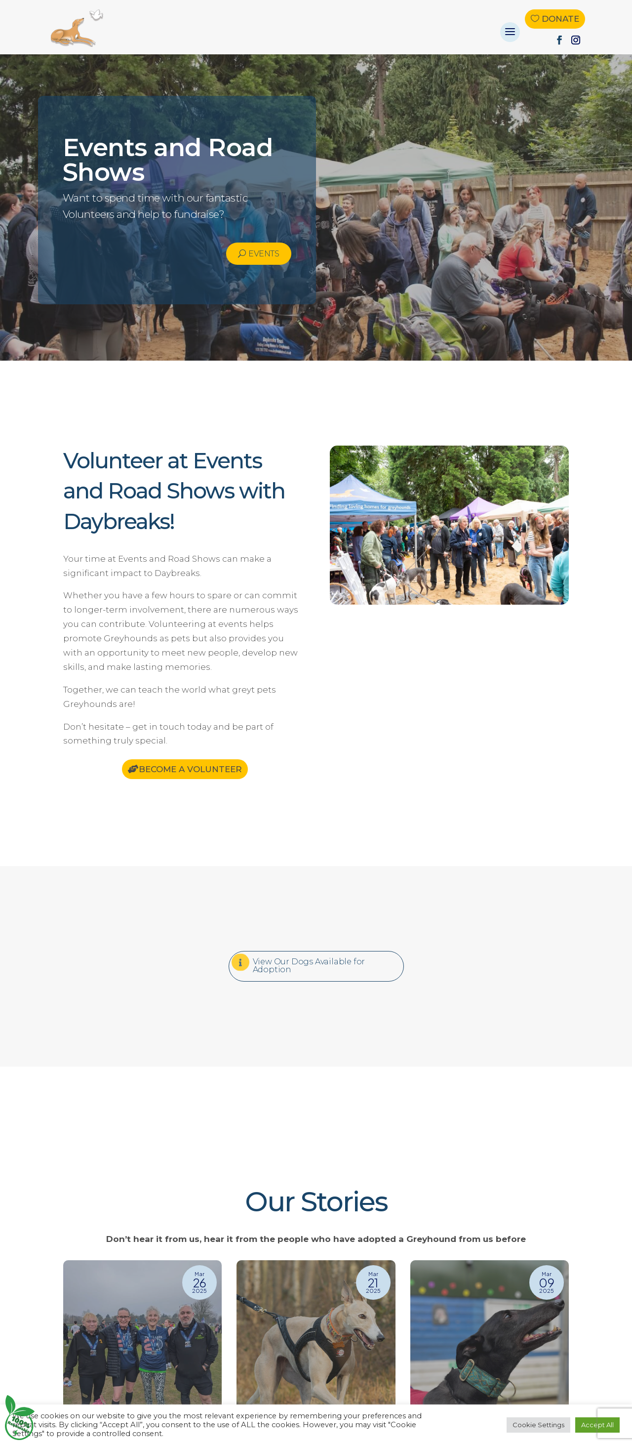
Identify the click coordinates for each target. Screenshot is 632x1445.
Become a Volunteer (190, 769)
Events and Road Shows (168, 159)
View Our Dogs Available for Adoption (309, 965)
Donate (560, 19)
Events (263, 253)
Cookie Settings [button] (538, 1425)
